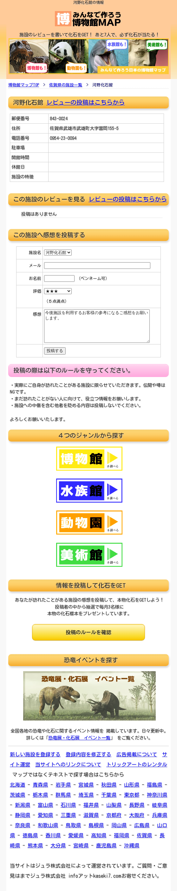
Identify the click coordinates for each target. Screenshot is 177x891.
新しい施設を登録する (35, 754)
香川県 (53, 835)
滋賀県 (91, 815)
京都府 (113, 815)
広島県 (141, 825)
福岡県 (121, 835)
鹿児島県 (106, 845)
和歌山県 (48, 825)
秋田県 (108, 784)
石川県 (68, 804)
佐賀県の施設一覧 (65, 85)
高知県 (98, 835)
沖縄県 (131, 845)
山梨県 (113, 804)
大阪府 (136, 815)
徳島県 (30, 835)
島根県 (96, 825)
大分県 (58, 845)
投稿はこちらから (143, 199)
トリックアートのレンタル (136, 764)
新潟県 (22, 804)
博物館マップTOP (23, 85)
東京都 (131, 794)
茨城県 (17, 794)
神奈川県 (157, 794)
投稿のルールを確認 (88, 632)
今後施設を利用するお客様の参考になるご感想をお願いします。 (97, 326)
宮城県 (86, 784)
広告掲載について (136, 754)
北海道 (17, 784)
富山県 (45, 804)
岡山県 (119, 825)
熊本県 (35, 845)
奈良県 (22, 825)
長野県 (136, 804)
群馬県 (63, 794)
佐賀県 (144, 835)
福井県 (91, 804)
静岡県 (22, 815)
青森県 (40, 784)
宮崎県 (80, 845)
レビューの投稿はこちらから (85, 102)
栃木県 (40, 794)
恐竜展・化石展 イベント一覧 (79, 737)
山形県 (131, 784)
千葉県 (108, 794)
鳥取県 (73, 825)
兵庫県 (159, 815)
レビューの (103, 199)
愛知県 (45, 815)
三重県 (68, 815)
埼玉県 (86, 794)
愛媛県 (75, 835)
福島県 (154, 784)
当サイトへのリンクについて (68, 764)
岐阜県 (159, 804)
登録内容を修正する (88, 754)
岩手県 (63, 784)
